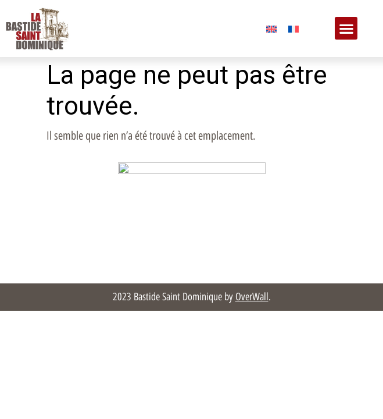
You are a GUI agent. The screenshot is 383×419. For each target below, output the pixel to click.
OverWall (252, 296)
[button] (346, 28)
